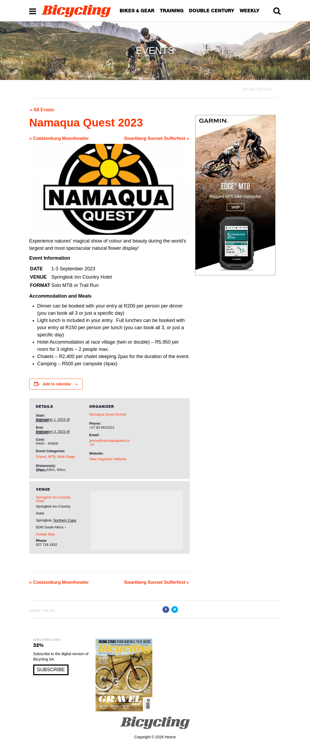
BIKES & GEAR (137, 10)
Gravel (41, 457)
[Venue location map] (137, 520)
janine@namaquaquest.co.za (109, 442)
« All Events (42, 109)
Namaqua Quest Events (107, 414)
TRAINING (172, 10)
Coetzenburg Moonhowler (59, 138)
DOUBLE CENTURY (211, 10)
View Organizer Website (107, 459)
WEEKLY (249, 10)
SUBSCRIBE (51, 669)
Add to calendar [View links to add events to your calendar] (57, 384)
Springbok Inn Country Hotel (53, 499)
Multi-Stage (66, 457)
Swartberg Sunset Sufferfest (156, 138)
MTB (51, 457)
